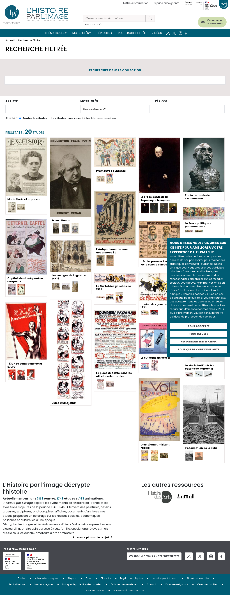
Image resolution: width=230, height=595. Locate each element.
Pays (88, 578)
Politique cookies (95, 590)
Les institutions (17, 584)
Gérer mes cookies (207, 584)
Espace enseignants (166, 3)
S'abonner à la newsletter (210, 21)
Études (21, 578)
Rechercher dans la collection (115, 70)
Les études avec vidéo (66, 118)
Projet (123, 578)
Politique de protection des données (82, 584)
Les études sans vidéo (101, 118)
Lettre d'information (135, 3)
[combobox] (40, 109)
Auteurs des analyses (46, 578)
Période (161, 101)
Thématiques (55, 33)
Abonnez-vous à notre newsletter (154, 556)
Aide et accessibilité (198, 578)
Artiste (11, 101)
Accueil (10, 40)
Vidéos (156, 33)
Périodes (103, 33)
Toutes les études (34, 118)
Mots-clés (80, 33)
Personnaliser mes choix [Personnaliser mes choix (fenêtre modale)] (199, 341)
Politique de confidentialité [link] (198, 349)
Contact (151, 584)
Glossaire (105, 578)
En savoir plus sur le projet (91, 537)
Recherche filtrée (132, 33)
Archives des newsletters (124, 584)
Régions (72, 578)
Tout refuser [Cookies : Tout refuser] (198, 333)
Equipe (139, 578)
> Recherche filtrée (92, 24)
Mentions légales (43, 584)
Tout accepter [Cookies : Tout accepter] (199, 326)
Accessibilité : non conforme (128, 590)
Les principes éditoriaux (165, 578)
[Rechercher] (114, 18)
